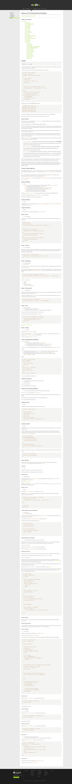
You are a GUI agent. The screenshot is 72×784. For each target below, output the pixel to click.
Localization (12, 16)
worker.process (29, 44)
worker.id (29, 43)
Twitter (39, 776)
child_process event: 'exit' (27, 324)
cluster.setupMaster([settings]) (30, 35)
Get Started (16, 777)
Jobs (43, 8)
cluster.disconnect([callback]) (30, 38)
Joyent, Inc (30, 780)
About (40, 8)
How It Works (27, 22)
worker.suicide (29, 45)
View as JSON (33, 15)
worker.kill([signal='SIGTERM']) (32, 47)
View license (43, 780)
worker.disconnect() (30, 49)
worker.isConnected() (31, 51)
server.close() (57, 560)
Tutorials (11, 14)
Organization (46, 772)
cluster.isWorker (28, 27)
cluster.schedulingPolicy (29, 24)
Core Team (45, 773)
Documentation (33, 770)
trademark (36, 780)
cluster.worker (27, 39)
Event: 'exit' (27, 33)
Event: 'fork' (27, 28)
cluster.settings (28, 25)
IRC (38, 774)
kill (45, 548)
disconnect (49, 566)
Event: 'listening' (28, 31)
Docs (31, 8)
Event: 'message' (30, 52)
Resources (45, 774)
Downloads (28, 8)
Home (23, 8)
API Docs (11, 17)
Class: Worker (27, 41)
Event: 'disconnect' (28, 32)
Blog (45, 8)
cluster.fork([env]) (28, 37)
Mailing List (39, 773)
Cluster (24, 21)
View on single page (27, 15)
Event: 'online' (27, 29)
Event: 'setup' (27, 34)
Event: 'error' (29, 58)
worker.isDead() (30, 50)
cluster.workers (28, 40)
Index (22, 15)
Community (35, 8)
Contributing (12, 15)
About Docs (12, 12)
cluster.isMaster (28, 26)
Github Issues (40, 772)
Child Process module (26, 481)
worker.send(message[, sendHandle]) (33, 46)
